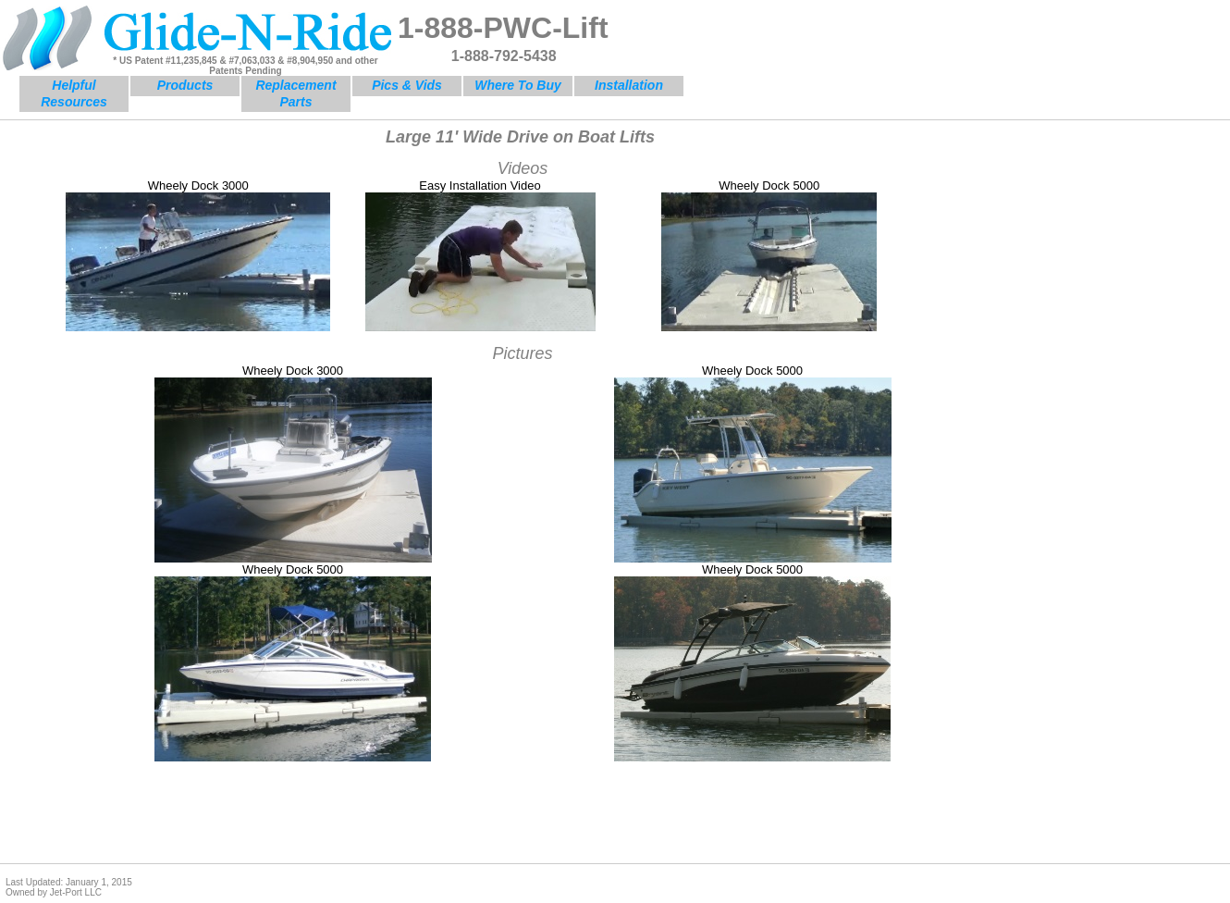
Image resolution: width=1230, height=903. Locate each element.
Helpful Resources (74, 93)
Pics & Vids (407, 85)
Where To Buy (517, 85)
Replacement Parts (295, 93)
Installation (629, 85)
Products (185, 85)
